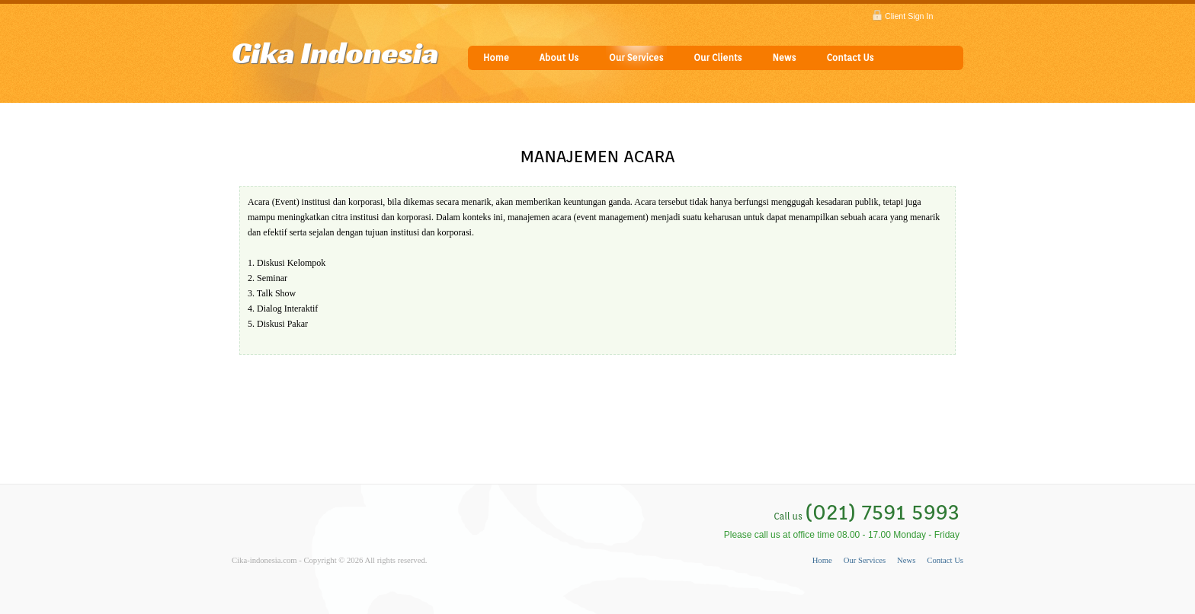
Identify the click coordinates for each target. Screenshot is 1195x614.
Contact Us (849, 57)
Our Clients (718, 57)
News (784, 57)
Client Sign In (909, 16)
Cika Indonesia (335, 53)
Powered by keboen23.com (276, 575)
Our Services (636, 57)
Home (496, 57)
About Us (559, 57)
